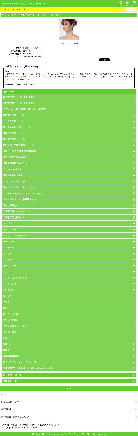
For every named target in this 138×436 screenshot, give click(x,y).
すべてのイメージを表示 (69, 43)
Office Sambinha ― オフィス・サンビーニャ (23, 3)
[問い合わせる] (31, 66)
